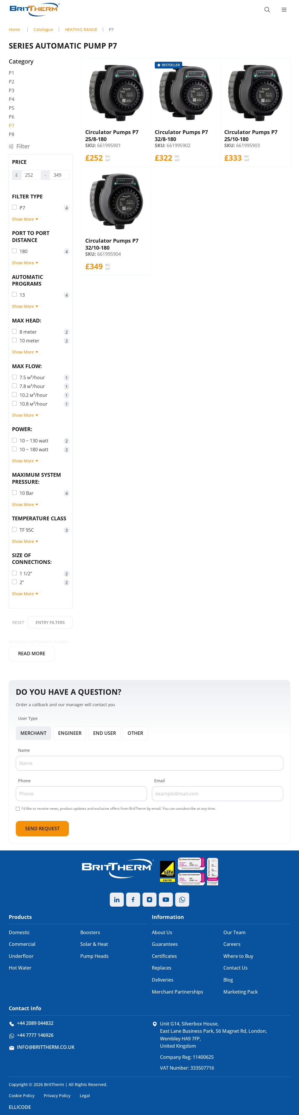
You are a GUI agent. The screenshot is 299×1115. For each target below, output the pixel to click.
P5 (11, 108)
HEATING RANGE (81, 29)
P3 (11, 90)
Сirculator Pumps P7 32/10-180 (111, 244)
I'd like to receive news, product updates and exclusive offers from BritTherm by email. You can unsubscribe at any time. (119, 808)
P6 (11, 117)
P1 (11, 73)
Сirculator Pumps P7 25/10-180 (250, 135)
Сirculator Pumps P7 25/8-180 (111, 135)
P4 (11, 99)
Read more (31, 653)
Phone (24, 780)
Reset (18, 622)
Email (159, 780)
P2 (11, 81)
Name (24, 750)
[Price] (31, 175)
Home (14, 29)
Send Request (42, 828)
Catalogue (43, 29)
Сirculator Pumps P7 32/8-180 (181, 135)
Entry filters (50, 622)
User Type (28, 718)
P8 (11, 134)
